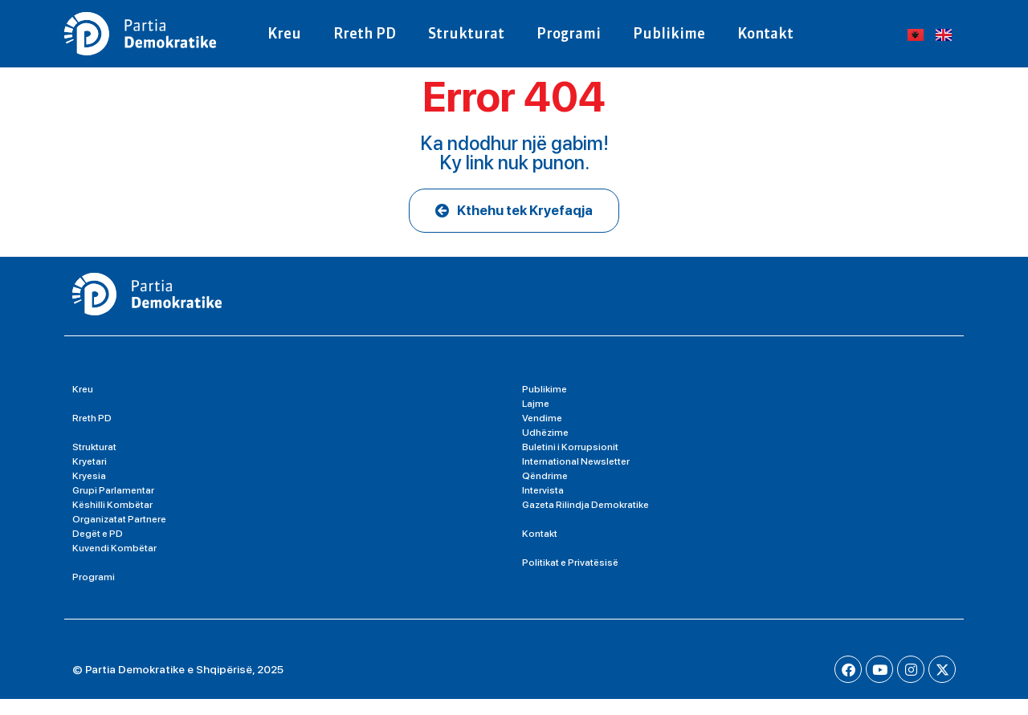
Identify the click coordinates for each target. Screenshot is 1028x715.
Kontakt (765, 33)
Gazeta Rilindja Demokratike (585, 520)
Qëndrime (545, 492)
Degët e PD (97, 549)
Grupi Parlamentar (113, 506)
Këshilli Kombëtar (112, 520)
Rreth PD (364, 33)
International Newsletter (576, 477)
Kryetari (89, 477)
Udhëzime (545, 448)
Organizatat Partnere (119, 535)
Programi (568, 33)
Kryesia (89, 492)
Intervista (543, 506)
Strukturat (466, 33)
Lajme (535, 419)
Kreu (284, 33)
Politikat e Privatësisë (570, 578)
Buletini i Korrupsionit (570, 463)
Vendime (542, 434)
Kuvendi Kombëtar (114, 564)
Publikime (669, 33)
